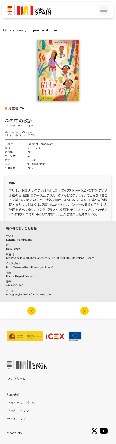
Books (19, 30)
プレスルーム (16, 378)
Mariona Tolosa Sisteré (18, 132)
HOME (7, 30)
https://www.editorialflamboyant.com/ (29, 267)
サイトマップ (16, 418)
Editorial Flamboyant (40, 144)
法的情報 (13, 394)
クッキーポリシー (19, 410)
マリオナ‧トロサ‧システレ (20, 135)
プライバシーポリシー (22, 402)
